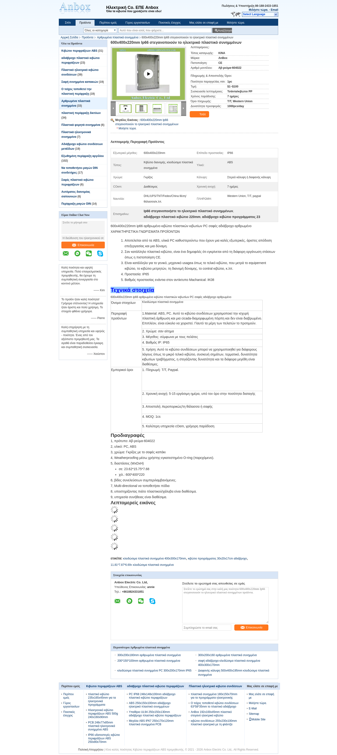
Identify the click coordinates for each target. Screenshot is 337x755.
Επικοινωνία (83, 245)
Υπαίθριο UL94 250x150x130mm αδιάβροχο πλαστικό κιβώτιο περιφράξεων (155, 713)
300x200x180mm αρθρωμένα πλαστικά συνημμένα (149, 655)
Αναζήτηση (225, 30)
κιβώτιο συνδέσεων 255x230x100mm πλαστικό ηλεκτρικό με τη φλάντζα (214, 722)
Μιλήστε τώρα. (258, 9)
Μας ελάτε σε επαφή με (203, 22)
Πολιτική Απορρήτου (90, 749)
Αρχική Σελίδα (69, 37)
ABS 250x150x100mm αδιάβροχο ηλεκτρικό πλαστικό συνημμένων (150, 704)
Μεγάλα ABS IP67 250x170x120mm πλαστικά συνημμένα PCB (151, 722)
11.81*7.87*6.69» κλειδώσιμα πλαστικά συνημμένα (142, 564)
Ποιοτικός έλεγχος (169, 22)
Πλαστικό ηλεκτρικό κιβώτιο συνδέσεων (215, 686)
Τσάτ (200, 114)
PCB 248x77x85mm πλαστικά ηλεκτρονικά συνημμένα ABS (101, 726)
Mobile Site (257, 719)
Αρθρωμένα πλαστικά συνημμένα (117, 37)
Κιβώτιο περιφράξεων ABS (79, 50)
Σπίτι (68, 22)
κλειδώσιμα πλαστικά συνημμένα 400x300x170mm (154, 558)
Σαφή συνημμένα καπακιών (79, 81)
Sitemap (254, 713)
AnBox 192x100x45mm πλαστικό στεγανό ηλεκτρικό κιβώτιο (211, 713)
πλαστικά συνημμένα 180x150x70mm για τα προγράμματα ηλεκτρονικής (214, 696)
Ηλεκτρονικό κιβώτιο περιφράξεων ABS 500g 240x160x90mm (103, 713)
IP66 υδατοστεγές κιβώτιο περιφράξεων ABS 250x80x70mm (104, 738)
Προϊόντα (85, 22)
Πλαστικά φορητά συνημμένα (80, 125)
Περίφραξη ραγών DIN (76, 203)
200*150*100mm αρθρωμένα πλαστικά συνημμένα (148, 660)
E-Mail (253, 708)
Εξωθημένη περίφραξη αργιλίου (82, 156)
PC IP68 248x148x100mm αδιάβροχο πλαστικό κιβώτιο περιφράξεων (152, 696)
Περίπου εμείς (108, 22)
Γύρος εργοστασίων (137, 22)
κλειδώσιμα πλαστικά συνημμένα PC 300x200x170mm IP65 (154, 670)
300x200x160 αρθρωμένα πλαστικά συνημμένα (227, 655)
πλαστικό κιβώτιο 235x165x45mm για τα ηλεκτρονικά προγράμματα (102, 699)
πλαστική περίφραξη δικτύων (81, 113)
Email (274, 9)
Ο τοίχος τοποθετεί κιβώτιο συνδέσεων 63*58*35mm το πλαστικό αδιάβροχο (215, 704)
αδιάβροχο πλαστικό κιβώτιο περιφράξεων (155, 686)
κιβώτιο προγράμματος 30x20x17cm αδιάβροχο (217, 558)
